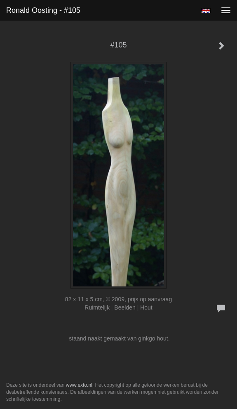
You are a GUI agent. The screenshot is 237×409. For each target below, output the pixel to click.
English (206, 10)
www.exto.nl (79, 385)
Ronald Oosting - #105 (43, 10)
